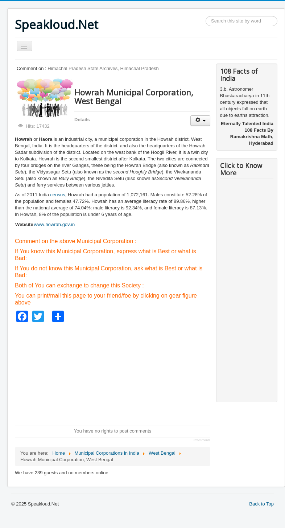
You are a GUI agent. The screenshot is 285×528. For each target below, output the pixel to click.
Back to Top (261, 504)
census (57, 194)
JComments (201, 440)
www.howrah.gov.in (54, 224)
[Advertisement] (146, 373)
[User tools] (200, 120)
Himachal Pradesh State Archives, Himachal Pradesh (103, 68)
